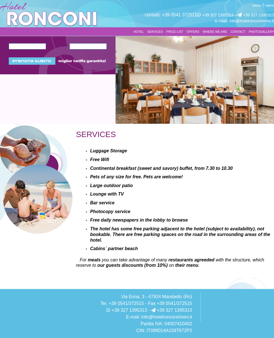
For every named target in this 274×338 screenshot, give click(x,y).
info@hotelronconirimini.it (252, 21)
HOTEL (139, 31)
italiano (257, 5)
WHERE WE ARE (215, 31)
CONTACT (237, 31)
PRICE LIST (174, 31)
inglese (269, 5)
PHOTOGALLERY (261, 31)
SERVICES (155, 31)
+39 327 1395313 (218, 15)
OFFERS (193, 31)
